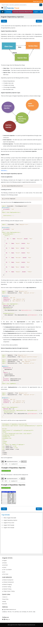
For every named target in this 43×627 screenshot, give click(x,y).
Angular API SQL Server (9, 522)
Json (3, 572)
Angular (36, 11)
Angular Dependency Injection (10, 520)
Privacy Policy (5, 599)
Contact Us (4, 597)
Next (39, 21)
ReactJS (4, 562)
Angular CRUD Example (9, 525)
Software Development (8, 582)
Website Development (7, 580)
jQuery (4, 567)
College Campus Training (8, 591)
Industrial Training (6, 589)
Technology (8, 11)
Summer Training (6, 586)
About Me (4, 603)
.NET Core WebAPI (7, 569)
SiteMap (4, 601)
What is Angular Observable (10, 517)
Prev (4, 21)
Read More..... (4, 170)
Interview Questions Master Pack (22, 11)
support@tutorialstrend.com (9, 609)
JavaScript (5, 565)
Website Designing (7, 584)
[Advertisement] (21, 541)
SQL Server (5, 574)
